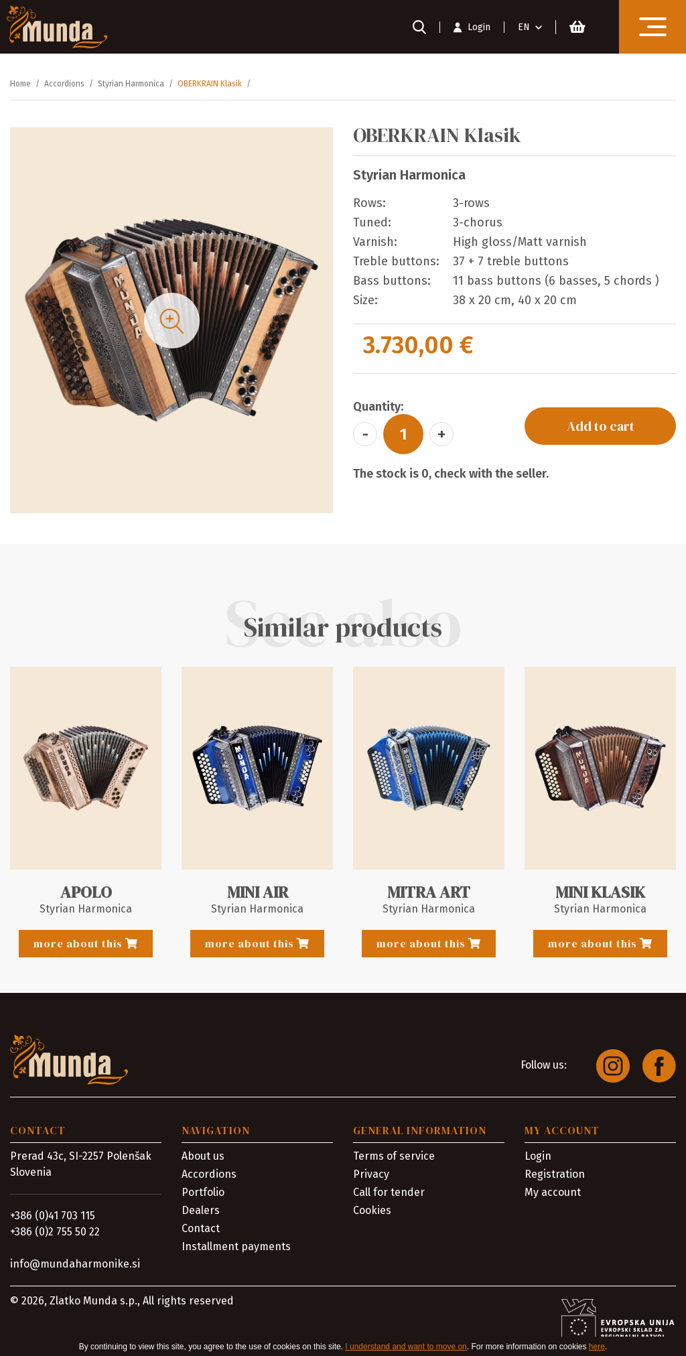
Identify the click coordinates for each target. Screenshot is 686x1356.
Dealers (201, 1205)
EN (524, 27)
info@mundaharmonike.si (75, 1259)
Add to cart (600, 426)
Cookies (372, 1205)
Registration (555, 1169)
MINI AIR (257, 892)
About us (203, 1151)
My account (553, 1187)
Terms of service (394, 1151)
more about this (85, 943)
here (597, 1346)
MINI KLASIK (600, 892)
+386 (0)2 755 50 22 (55, 1227)
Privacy (371, 1169)
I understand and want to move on (405, 1346)
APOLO (86, 892)
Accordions (209, 1169)
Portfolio (203, 1187)
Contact (201, 1223)
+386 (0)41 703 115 (52, 1211)
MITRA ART (428, 892)
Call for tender (389, 1187)
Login (538, 1151)
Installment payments (236, 1241)
